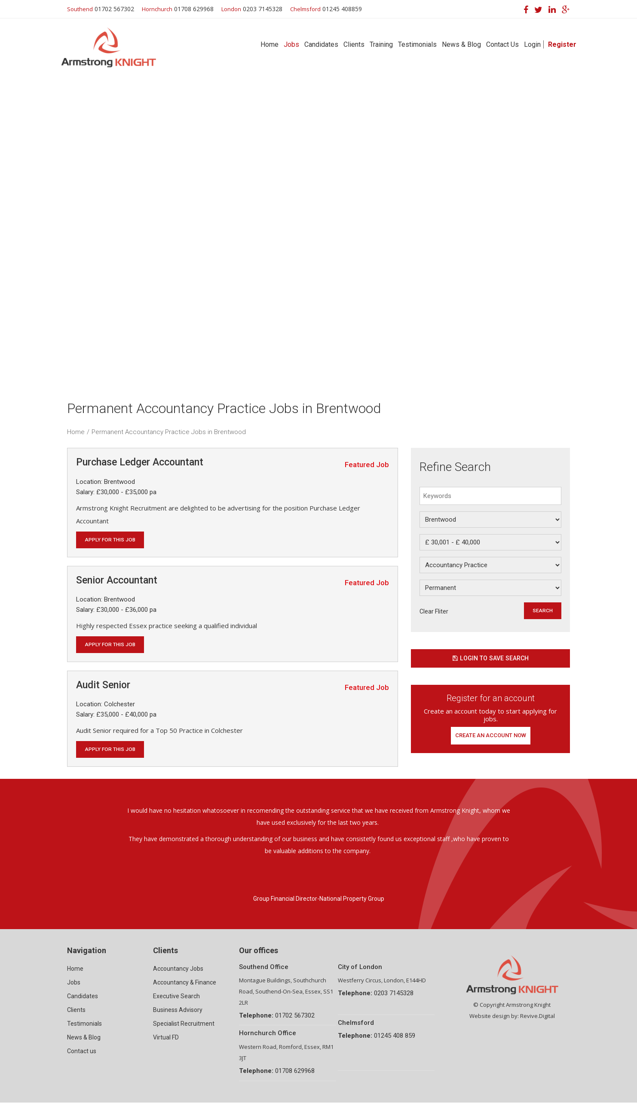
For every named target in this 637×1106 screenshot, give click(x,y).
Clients (353, 44)
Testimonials (417, 44)
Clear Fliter (434, 611)
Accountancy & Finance (184, 985)
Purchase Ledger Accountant (139, 462)
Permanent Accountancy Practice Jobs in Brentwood (169, 432)
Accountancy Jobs (178, 972)
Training (381, 44)
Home (269, 44)
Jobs (291, 44)
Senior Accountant (116, 581)
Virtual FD (166, 1040)
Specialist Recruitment (183, 1027)
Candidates (321, 44)
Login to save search (490, 660)
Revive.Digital (537, 1019)
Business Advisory (177, 1013)
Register (562, 44)
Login (532, 44)
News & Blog (461, 44)
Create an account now (490, 738)
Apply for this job (112, 540)
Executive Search (176, 999)
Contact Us (502, 44)
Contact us (81, 1054)
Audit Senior (103, 687)
